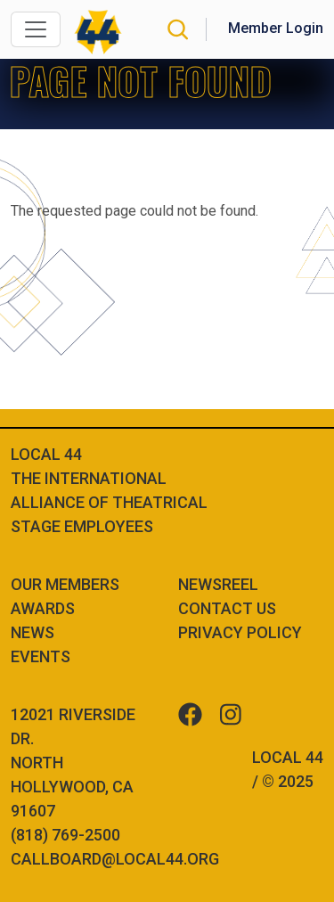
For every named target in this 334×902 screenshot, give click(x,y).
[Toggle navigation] (36, 29)
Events (40, 656)
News (32, 632)
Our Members (65, 584)
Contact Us (227, 608)
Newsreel (218, 584)
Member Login (275, 28)
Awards (43, 608)
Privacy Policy (240, 632)
